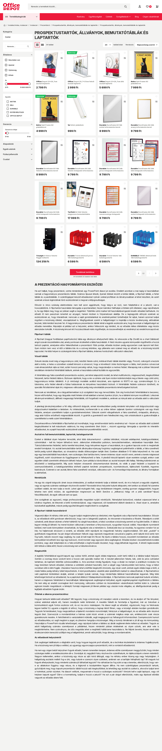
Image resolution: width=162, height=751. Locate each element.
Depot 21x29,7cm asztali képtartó (46, 82)
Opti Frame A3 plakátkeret (139, 82)
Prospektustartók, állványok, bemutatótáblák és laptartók (75, 25)
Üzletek (109, 17)
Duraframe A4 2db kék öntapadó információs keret (142, 170)
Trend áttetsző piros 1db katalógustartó (80, 257)
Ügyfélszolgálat (95, 17)
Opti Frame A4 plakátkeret (44, 126)
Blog (137, 17)
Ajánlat (11, 65)
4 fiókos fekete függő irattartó (46, 257)
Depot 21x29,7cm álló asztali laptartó (111, 82)
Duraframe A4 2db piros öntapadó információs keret (111, 170)
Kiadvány (81, 17)
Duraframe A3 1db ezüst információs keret (110, 126)
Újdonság (12, 70)
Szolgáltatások (122, 17)
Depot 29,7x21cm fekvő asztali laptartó (81, 82)
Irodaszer (34, 25)
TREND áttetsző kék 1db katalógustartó (143, 257)
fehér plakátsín (76, 125)
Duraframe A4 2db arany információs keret (142, 126)
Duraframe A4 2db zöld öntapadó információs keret (48, 214)
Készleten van (14, 60)
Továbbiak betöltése (85, 272)
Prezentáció (45, 25)
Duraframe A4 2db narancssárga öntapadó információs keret (111, 214)
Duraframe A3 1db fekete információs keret (47, 169)
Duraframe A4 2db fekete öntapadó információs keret (80, 170)
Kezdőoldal (5, 25)
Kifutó (10, 75)
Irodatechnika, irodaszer (18, 25)
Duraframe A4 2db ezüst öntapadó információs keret (143, 214)
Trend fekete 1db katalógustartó (110, 257)
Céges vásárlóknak (151, 17)
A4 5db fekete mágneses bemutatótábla (79, 213)
